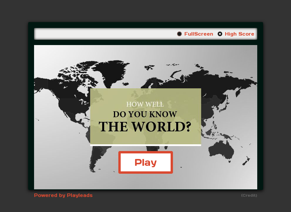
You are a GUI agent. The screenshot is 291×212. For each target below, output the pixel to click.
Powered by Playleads (63, 195)
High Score (239, 34)
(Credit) (249, 195)
